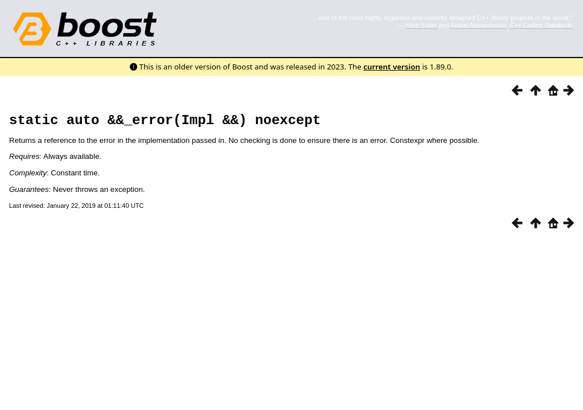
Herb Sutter (421, 25)
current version (391, 67)
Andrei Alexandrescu (478, 25)
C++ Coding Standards (541, 25)
